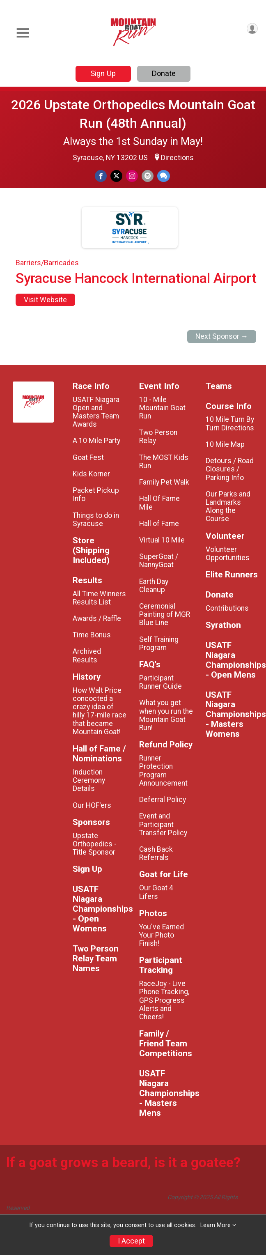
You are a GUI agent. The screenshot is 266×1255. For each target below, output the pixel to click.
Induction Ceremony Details (89, 780)
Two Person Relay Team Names (96, 958)
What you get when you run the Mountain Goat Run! (166, 715)
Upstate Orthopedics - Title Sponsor (95, 844)
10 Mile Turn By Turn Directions (230, 423)
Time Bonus (92, 635)
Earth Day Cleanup (153, 585)
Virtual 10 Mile (162, 540)
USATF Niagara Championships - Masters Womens (233, 714)
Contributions (227, 608)
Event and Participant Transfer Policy (163, 824)
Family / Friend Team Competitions (165, 1043)
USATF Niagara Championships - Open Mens (233, 660)
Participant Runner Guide (160, 682)
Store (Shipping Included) (91, 550)
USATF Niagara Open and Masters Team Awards (96, 412)
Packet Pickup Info (96, 494)
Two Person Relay (158, 436)
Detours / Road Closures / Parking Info (230, 469)
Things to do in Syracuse (96, 519)
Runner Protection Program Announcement (163, 770)
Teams (219, 386)
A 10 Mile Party (96, 441)
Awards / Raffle (97, 618)
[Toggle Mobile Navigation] (22, 33)
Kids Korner (91, 474)
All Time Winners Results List (99, 598)
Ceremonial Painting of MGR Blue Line (164, 614)
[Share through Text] (163, 176)
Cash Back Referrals (156, 853)
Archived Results (87, 655)
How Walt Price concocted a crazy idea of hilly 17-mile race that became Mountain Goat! (99, 711)
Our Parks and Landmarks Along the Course (228, 506)
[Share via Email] (148, 176)
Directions (177, 158)
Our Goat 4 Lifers (156, 892)
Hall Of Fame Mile (159, 502)
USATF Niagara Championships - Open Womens (100, 909)
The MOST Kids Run (163, 461)
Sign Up (103, 73)
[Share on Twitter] (116, 176)
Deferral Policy (162, 799)
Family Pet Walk (164, 482)
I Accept (131, 1241)
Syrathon (223, 625)
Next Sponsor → (221, 336)
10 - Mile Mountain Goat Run (162, 407)
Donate (164, 73)
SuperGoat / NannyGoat (158, 560)
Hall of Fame (159, 523)
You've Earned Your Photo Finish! (161, 935)
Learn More (215, 1225)
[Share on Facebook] (101, 176)
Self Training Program (159, 643)
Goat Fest (88, 457)
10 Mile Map (225, 444)
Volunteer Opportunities (228, 553)
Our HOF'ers (92, 805)
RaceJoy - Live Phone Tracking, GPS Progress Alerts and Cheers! (164, 1000)
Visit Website (45, 300)
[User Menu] (252, 28)
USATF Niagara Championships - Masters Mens (166, 1093)
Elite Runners (232, 574)
